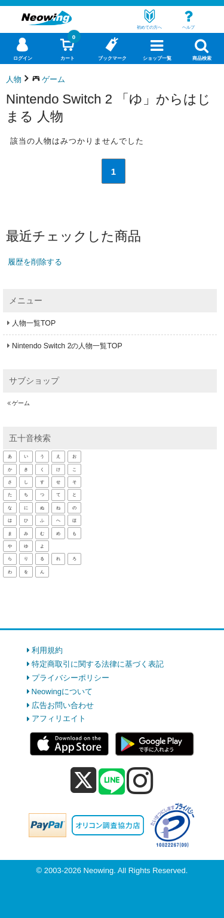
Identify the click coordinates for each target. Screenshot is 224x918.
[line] (112, 782)
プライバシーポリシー (70, 677)
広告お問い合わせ (63, 705)
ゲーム (21, 403)
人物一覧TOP (34, 323)
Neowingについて (62, 691)
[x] (83, 780)
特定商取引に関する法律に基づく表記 (98, 663)
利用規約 (47, 650)
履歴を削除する (35, 261)
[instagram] (140, 780)
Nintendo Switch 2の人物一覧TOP (67, 346)
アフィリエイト (59, 718)
